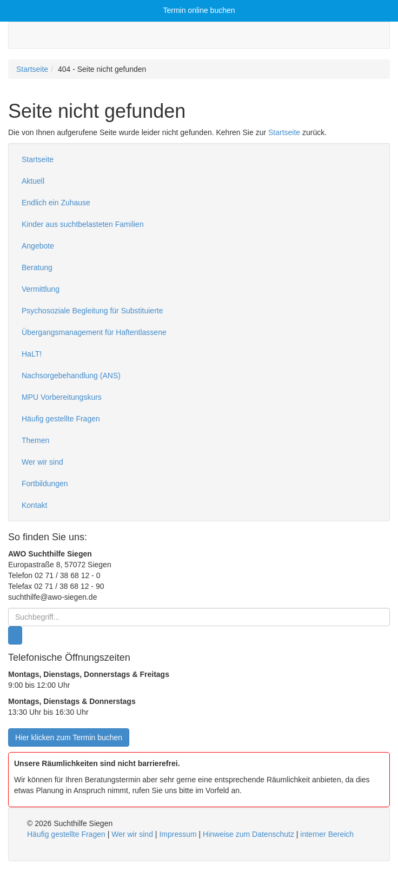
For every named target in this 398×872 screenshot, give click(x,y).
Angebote (38, 246)
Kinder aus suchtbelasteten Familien (83, 224)
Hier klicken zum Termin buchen (68, 737)
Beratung (37, 267)
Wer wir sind (42, 462)
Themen (35, 440)
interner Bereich (327, 834)
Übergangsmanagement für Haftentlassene (94, 332)
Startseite (32, 69)
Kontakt (34, 505)
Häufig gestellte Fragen (61, 418)
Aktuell (33, 181)
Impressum (177, 834)
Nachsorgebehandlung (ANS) (71, 375)
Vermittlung (40, 289)
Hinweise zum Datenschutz (248, 834)
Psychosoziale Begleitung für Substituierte (92, 310)
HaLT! (32, 354)
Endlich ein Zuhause (56, 202)
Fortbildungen (45, 483)
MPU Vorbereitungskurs (62, 397)
